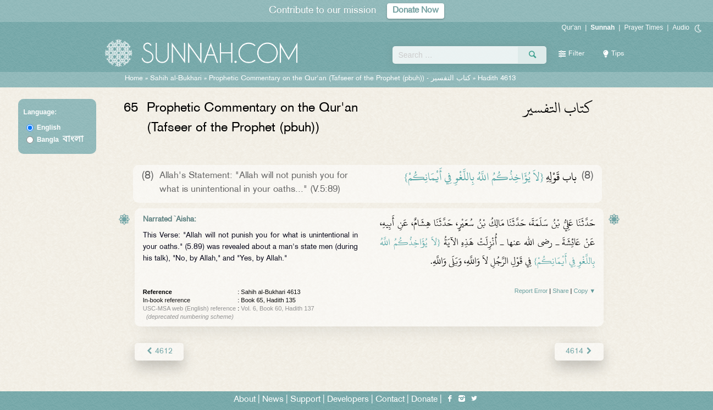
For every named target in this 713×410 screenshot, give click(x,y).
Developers (348, 400)
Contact (390, 400)
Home (134, 78)
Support (305, 400)
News (273, 400)
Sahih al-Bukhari (176, 78)
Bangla (60, 139)
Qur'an (572, 27)
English (48, 127)
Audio (680, 27)
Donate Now (416, 11)
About (245, 400)
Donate (424, 400)
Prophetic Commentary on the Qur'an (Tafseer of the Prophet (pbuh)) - (341, 78)
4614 (579, 351)
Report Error (531, 290)
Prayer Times (643, 27)
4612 (159, 351)
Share (560, 290)
